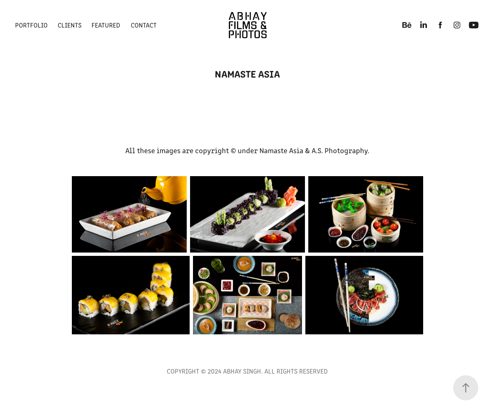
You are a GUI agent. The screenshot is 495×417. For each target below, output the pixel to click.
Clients (69, 24)
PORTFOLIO (31, 24)
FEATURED (105, 24)
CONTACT (144, 24)
